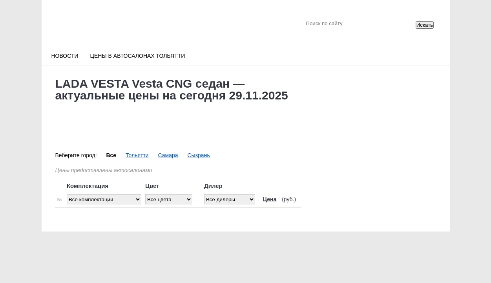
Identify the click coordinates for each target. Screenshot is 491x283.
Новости (64, 56)
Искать (424, 25)
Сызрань (198, 155)
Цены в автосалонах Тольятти (137, 56)
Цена (269, 199)
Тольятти (137, 155)
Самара (168, 155)
